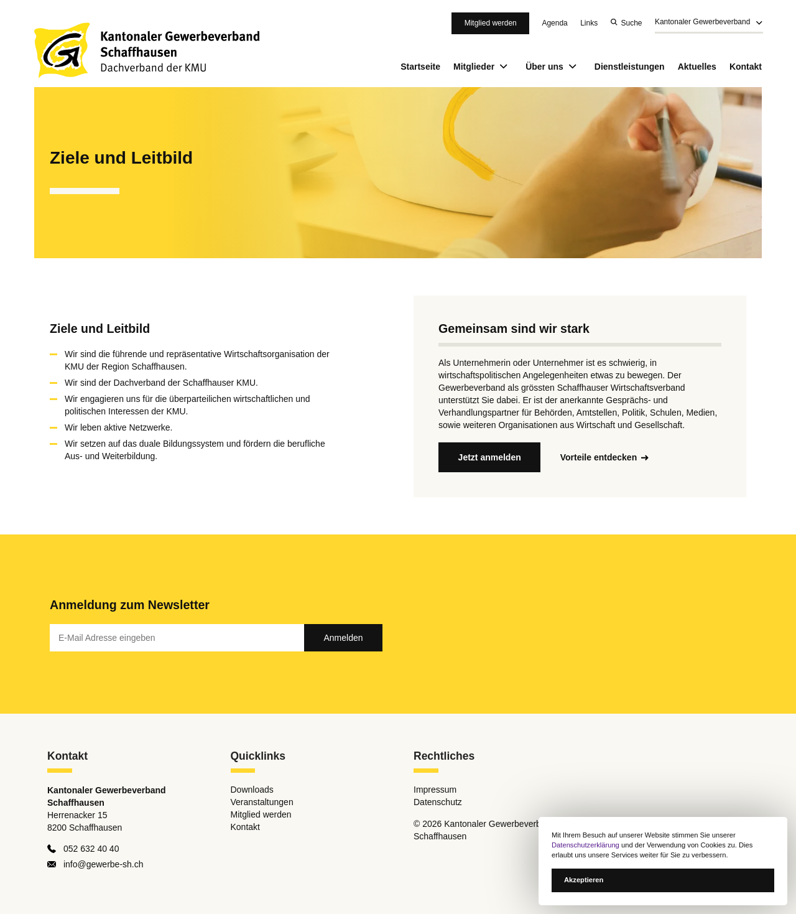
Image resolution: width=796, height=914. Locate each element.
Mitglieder (482, 67)
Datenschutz (438, 803)
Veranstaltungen (262, 803)
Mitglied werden (491, 23)
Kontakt (745, 67)
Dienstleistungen (630, 67)
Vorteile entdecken (598, 457)
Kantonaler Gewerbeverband (702, 22)
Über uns (553, 67)
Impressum (435, 790)
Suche (631, 23)
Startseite (420, 67)
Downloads (252, 790)
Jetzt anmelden (489, 457)
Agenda (554, 23)
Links (589, 23)
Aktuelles (697, 67)
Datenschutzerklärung (585, 845)
